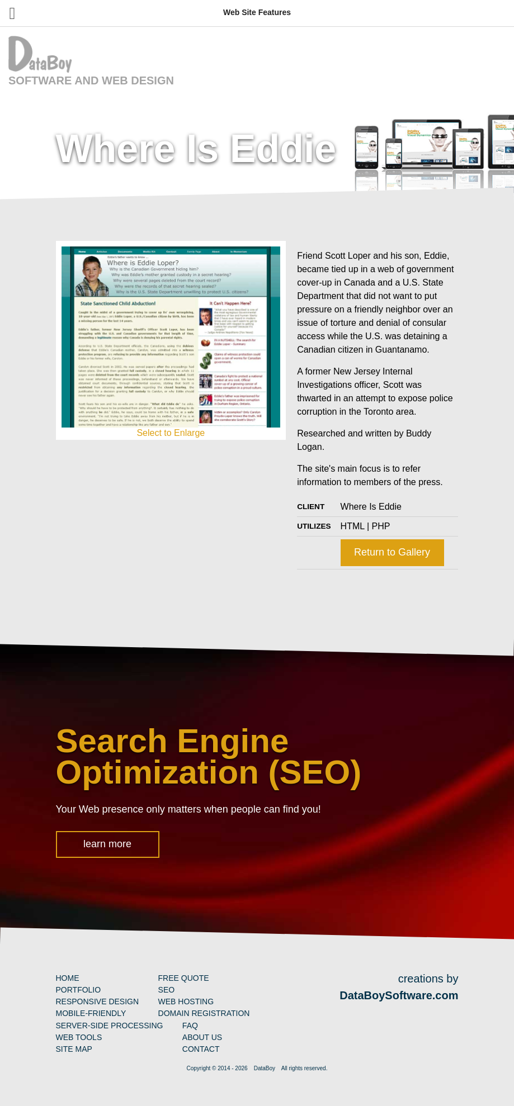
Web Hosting (186, 1001)
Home (67, 978)
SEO (166, 989)
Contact (201, 1049)
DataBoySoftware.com (398, 995)
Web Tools (79, 1037)
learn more (107, 843)
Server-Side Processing (109, 1025)
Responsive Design (97, 1001)
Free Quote (183, 978)
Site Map (74, 1049)
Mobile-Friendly (91, 1013)
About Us (202, 1037)
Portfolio (78, 989)
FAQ (190, 1025)
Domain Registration (204, 1013)
